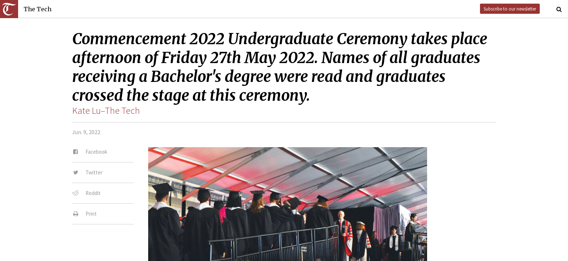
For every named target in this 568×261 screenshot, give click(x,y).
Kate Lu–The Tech (106, 110)
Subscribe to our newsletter (510, 9)
